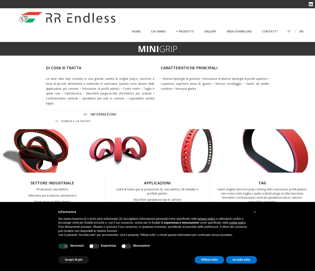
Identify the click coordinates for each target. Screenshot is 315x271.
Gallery (210, 31)
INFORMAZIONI (100, 114)
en (301, 31)
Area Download (239, 31)
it (289, 31)
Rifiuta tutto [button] (209, 259)
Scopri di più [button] (74, 259)
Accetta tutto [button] (241, 259)
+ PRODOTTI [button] (185, 31)
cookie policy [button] (237, 222)
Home (136, 31)
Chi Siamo (158, 31)
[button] (255, 212)
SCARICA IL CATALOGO (73, 121)
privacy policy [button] (206, 218)
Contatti (269, 31)
